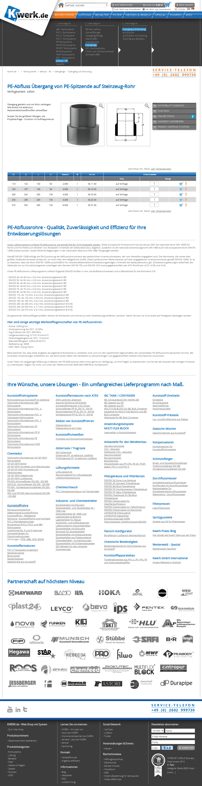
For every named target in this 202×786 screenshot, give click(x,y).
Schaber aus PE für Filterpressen (169, 521)
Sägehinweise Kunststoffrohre (22, 512)
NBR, (29, 539)
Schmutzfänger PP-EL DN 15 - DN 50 (74, 408)
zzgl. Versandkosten (161, 168)
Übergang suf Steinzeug (80, 71)
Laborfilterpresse (161, 507)
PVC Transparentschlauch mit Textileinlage (77, 491)
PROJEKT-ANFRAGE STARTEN (173, 126)
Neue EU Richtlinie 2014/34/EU (71, 402)
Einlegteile (158, 399)
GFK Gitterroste (63, 452)
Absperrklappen (15, 558)
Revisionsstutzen (112, 457)
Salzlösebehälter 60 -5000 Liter (71, 513)
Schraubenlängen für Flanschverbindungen (18, 535)
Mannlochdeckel (112, 454)
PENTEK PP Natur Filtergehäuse (120, 492)
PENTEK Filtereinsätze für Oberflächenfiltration (117, 502)
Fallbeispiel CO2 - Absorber (118, 451)
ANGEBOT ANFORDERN (171, 121)
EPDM (41, 539)
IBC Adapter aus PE (114, 402)
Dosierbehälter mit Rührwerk (70, 528)
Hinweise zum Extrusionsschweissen (74, 438)
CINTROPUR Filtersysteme (117, 512)
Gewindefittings (161, 405)
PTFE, (23, 539)
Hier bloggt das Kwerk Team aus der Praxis (174, 535)
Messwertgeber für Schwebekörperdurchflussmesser (169, 490)
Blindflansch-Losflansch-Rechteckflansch (125, 535)
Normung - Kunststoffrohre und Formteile (28, 518)
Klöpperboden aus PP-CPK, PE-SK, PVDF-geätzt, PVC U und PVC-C (125, 465)
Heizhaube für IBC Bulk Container (121, 417)
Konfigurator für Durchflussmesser (170, 485)
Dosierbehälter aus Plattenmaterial (73, 537)
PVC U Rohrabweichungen (20, 521)
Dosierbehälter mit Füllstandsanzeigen (75, 543)
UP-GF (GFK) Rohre (16, 463)
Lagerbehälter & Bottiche (68, 516)
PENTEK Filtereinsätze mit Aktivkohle (123, 509)
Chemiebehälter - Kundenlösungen (74, 540)
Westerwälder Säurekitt (164, 548)
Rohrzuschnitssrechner (18, 509)
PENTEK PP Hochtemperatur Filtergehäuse (125, 489)
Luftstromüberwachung (68, 477)
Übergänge (59, 71)
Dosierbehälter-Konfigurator (70, 504)
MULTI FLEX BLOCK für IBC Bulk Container (125, 408)
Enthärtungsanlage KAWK (117, 518)
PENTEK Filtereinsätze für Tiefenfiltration (124, 506)
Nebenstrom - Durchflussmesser (169, 494)
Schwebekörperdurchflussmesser (169, 482)
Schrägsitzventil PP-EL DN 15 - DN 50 (74, 414)
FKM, (35, 539)
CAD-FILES (163, 111)
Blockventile (13, 555)
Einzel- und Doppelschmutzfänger (170, 462)
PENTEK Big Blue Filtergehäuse (119, 486)
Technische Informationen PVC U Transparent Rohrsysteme (24, 416)
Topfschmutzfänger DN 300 (166, 465)
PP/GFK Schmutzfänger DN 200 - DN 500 (27, 481)
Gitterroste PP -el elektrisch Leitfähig (74, 455)
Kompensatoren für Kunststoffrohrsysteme (164, 448)
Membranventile (15, 552)
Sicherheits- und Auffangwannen (72, 522)
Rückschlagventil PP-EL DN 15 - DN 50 (75, 411)
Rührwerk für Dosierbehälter (70, 531)
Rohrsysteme (30, 71)
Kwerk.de (11, 71)
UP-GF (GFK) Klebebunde (20, 475)
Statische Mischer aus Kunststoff (169, 432)
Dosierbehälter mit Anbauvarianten (74, 534)
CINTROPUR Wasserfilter (116, 515)
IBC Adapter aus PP (114, 405)
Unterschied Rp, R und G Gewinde (24, 530)
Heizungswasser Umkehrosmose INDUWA (125, 521)
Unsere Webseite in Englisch (167, 562)
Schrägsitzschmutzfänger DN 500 (169, 468)
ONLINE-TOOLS (166, 116)
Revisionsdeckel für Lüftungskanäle (74, 474)
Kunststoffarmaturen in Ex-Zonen (73, 405)
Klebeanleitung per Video (69, 428)
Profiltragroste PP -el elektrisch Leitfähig (76, 458)
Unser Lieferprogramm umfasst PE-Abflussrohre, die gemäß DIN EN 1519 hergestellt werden (53, 244)
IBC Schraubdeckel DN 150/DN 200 (121, 399)
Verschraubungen (162, 408)
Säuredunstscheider (114, 446)
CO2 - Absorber (112, 448)
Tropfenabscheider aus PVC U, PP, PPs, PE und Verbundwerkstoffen (125, 561)
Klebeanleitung (63, 425)
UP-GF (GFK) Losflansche (19, 478)
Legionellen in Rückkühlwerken (120, 432)
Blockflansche (111, 460)
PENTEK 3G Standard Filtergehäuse (122, 483)
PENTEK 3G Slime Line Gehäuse (120, 480)
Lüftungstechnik (64, 471)
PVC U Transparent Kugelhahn (22, 549)
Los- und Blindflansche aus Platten (170, 419)
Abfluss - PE (45, 71)
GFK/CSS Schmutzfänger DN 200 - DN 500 (28, 484)
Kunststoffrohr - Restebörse (21, 515)
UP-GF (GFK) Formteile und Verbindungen (28, 466)
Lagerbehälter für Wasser (68, 519)
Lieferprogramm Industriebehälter (73, 525)
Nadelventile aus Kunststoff (21, 561)
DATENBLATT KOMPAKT (171, 105)
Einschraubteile (160, 402)
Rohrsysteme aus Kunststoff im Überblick (28, 399)
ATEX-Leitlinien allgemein (68, 399)
